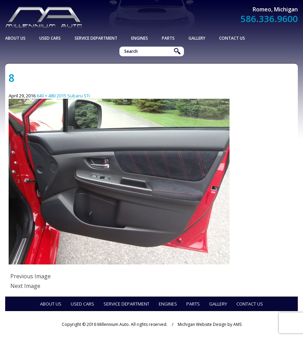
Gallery (196, 38)
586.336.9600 (269, 18)
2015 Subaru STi (73, 96)
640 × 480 (46, 96)
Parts (168, 38)
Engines (139, 38)
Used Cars (50, 38)
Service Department (96, 38)
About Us (15, 38)
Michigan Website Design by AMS (210, 324)
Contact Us (232, 38)
